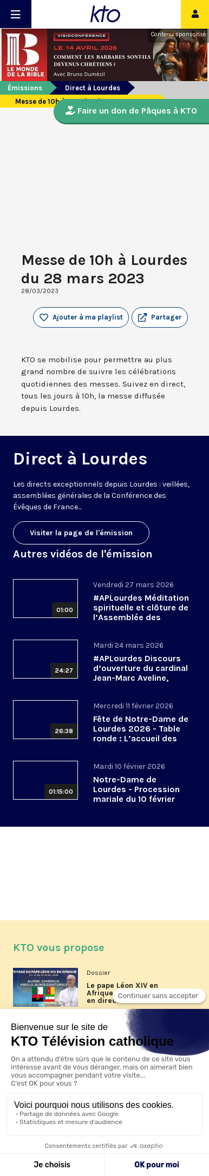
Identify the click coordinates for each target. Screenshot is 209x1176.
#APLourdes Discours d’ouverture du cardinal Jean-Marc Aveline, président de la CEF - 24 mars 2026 (140, 677)
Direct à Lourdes (92, 88)
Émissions (25, 88)
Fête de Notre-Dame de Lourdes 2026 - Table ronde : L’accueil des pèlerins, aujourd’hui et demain (140, 738)
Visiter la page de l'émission (81, 532)
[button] (160, 317)
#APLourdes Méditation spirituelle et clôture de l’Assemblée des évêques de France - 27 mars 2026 (141, 617)
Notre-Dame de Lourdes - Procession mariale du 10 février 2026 (136, 794)
